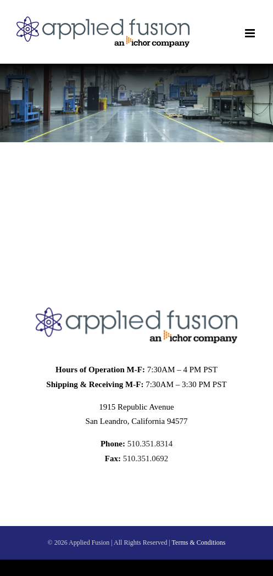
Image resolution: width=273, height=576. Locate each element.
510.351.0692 (144, 458)
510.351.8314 (148, 443)
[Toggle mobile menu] (251, 33)
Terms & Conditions (199, 542)
